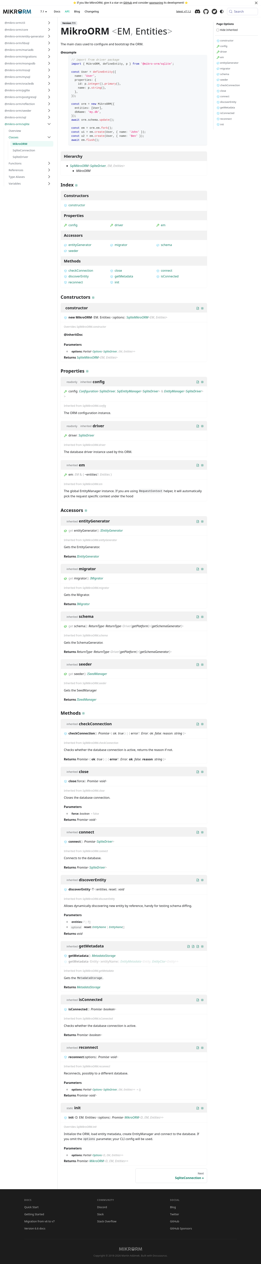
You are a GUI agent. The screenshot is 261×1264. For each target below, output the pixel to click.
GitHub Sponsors (181, 1228)
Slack (100, 1214)
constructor (74, 205)
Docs (57, 11)
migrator (118, 245)
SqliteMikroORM (137, 317)
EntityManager (174, 391)
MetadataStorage (103, 956)
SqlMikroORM (79, 166)
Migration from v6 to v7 (39, 1221)
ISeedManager (97, 674)
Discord (197, 11)
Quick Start (31, 1207)
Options (97, 351)
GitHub (127, 2)
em (160, 225)
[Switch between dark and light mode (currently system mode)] (222, 11)
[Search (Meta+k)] (242, 11)
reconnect (73, 282)
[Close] (256, 3)
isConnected (167, 276)
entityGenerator (77, 245)
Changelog (92, 11)
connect (164, 270)
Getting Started (34, 1214)
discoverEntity (76, 276)
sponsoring (156, 2)
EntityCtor (159, 961)
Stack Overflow (107, 1221)
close (116, 270)
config (70, 225)
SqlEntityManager (129, 391)
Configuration (88, 391)
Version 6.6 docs (34, 1228)
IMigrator (96, 578)
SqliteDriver (98, 166)
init (114, 282)
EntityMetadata (130, 961)
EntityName (99, 927)
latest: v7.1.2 (183, 11)
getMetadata (121, 276)
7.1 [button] (42, 11)
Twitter (214, 11)
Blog (77, 11)
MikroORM (132, 1117)
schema (164, 245)
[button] (27, 23)
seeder (71, 251)
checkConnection (78, 270)
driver (116, 225)
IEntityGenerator (111, 530)
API (67, 11)
